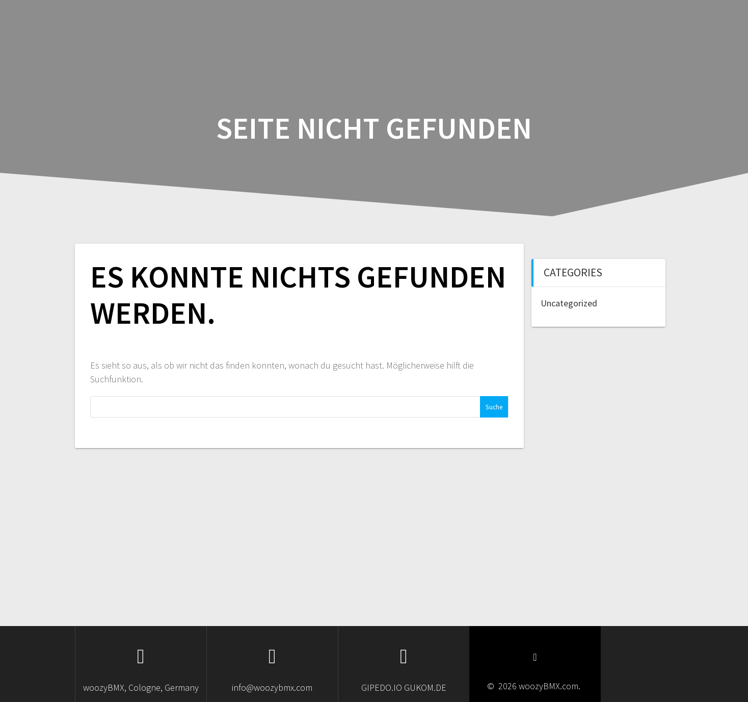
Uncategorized (569, 303)
